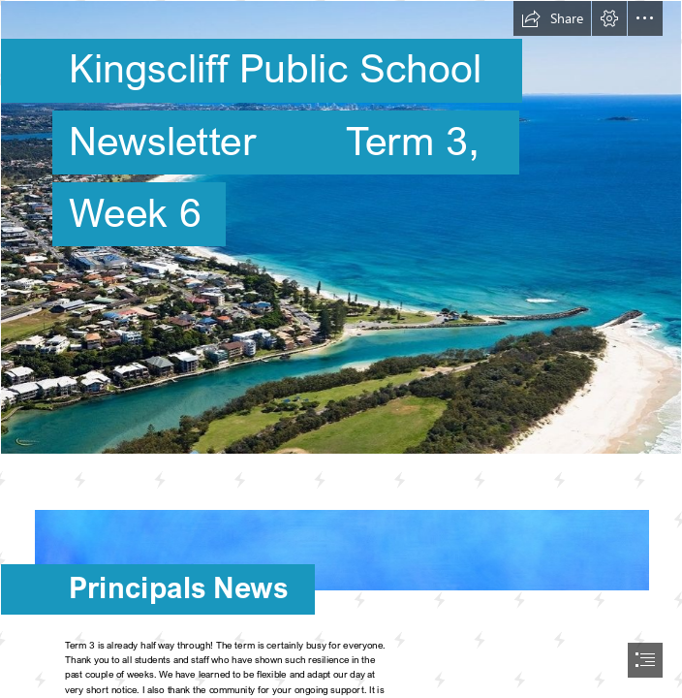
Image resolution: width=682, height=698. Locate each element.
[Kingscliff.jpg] (341, 227)
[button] (552, 18)
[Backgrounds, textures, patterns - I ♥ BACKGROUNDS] (341, 540)
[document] (341, 349)
